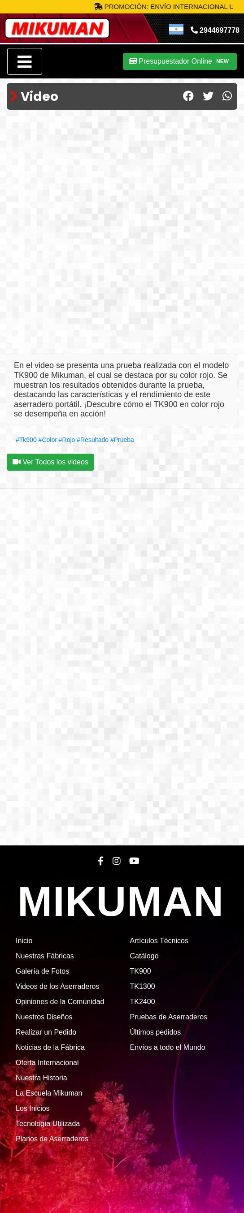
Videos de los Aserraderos (57, 986)
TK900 (140, 971)
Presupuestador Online (180, 61)
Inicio (24, 940)
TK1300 (142, 986)
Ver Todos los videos (50, 462)
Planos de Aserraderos (52, 1139)
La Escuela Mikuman (49, 1093)
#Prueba (122, 439)
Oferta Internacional (47, 1062)
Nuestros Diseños (44, 1017)
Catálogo (144, 956)
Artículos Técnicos (159, 940)
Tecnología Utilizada (48, 1123)
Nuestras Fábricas (45, 956)
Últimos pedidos (155, 1032)
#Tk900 (26, 439)
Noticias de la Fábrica (50, 1047)
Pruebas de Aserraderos (169, 1017)
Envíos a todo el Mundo (167, 1047)
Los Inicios (33, 1108)
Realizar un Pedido (46, 1032)
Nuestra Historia (41, 1078)
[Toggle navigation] (24, 61)
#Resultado (93, 439)
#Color (48, 439)
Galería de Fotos (42, 971)
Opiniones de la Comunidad (60, 1001)
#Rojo (67, 439)
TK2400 (142, 1001)
